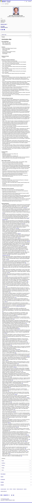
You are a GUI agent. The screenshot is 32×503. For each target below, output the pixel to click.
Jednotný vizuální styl (4, 491)
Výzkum (2, 476)
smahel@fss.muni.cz (4, 27)
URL (17, 228)
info (26, 207)
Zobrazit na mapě (4, 24)
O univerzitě (3, 479)
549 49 (3, 26)
